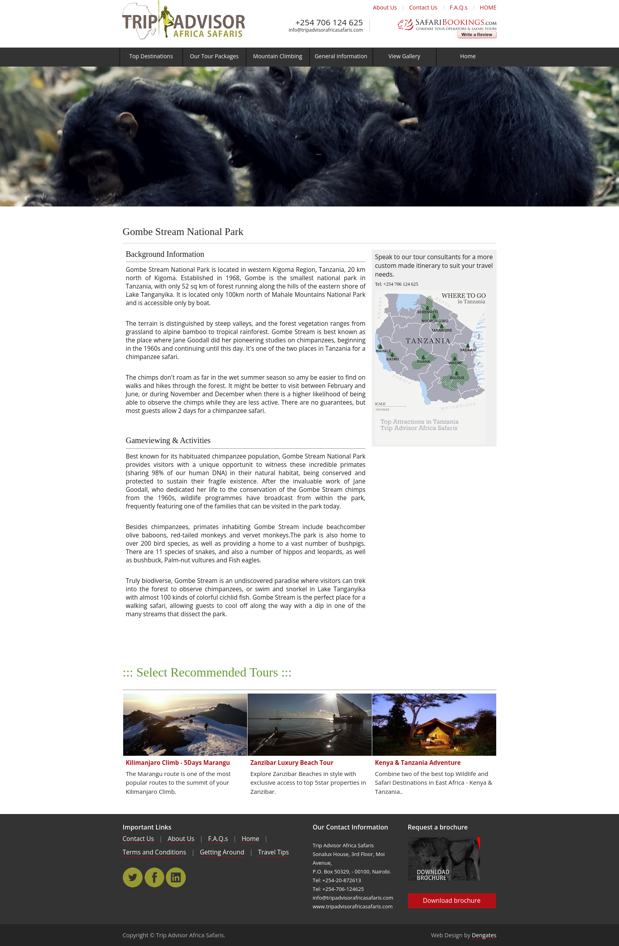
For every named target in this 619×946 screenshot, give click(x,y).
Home (250, 838)
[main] (309, 497)
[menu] (309, 57)
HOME (488, 7)
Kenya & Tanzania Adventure (418, 762)
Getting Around (222, 852)
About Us (385, 7)
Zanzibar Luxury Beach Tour (291, 762)
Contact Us (423, 7)
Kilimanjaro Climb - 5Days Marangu (178, 762)
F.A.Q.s (459, 7)
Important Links (147, 827)
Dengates (484, 935)
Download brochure (452, 900)
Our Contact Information (351, 827)
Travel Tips (273, 852)
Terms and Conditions (154, 852)
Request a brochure (438, 827)
